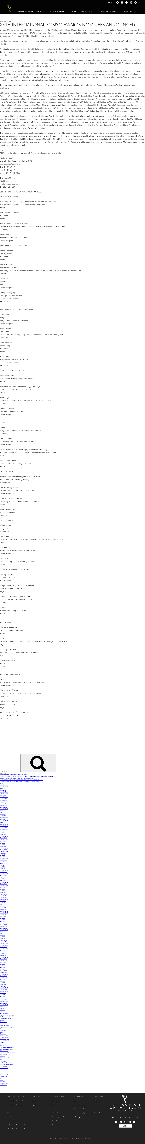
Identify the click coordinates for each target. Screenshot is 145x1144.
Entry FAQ (33, 1109)
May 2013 (2, 919)
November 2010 (4, 957)
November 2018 (4, 848)
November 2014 (4, 896)
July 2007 (2, 1008)
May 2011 (2, 952)
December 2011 (4, 943)
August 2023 (3, 802)
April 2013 (2, 921)
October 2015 (3, 884)
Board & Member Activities (78, 1105)
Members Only (55, 1125)
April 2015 (2, 890)
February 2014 (3, 907)
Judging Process (35, 1105)
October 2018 (3, 850)
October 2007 (3, 1003)
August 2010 (3, 962)
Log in (1, 1080)
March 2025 (3, 790)
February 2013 (3, 925)
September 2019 (4, 839)
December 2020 (4, 824)
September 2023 (4, 800)
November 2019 (4, 836)
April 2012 (2, 936)
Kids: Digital (2, 1046)
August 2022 (3, 810)
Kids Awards (3, 1042)
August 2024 (3, 795)
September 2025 (4, 786)
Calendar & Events (108, 11)
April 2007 (2, 1010)
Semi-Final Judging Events (78, 1117)
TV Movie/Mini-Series (5, 1074)
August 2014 (3, 901)
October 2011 (3, 947)
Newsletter (96, 1105)
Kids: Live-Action (4, 1051)
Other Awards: (10, 1121)
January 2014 (3, 909)
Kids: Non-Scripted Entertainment (7, 1052)
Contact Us (53, 1105)
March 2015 (3, 892)
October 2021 (3, 819)
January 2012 (3, 942)
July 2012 (2, 933)
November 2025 (4, 785)
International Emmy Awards (28, 11)
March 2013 (3, 923)
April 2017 (2, 867)
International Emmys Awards (9, 9)
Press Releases (3, 1066)
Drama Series (3, 1034)
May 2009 (2, 982)
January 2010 (3, 972)
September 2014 (4, 899)
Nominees (9, 1109)
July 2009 (2, 981)
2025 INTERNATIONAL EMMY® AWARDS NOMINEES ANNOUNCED (16, 778)
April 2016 (2, 880)
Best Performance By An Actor (7, 1015)
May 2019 (2, 843)
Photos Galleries (98, 1113)
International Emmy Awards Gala (15, 1101)
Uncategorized (3, 1076)
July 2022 (2, 812)
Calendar (74, 1101)
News (1, 1059)
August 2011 (3, 950)
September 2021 (4, 821)
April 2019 (2, 844)
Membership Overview (56, 1113)
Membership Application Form (59, 1117)
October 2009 (3, 976)
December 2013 (4, 911)
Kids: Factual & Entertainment (6, 1047)
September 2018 (4, 851)
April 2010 (2, 967)
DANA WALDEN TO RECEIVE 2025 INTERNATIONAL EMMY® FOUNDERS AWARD (19, 781)
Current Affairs (3, 1022)
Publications (97, 1101)
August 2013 (3, 916)
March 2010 (3, 969)
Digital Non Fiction (4, 1025)
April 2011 (2, 953)
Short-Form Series (4, 1068)
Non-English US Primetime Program (8, 1063)
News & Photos (129, 11)
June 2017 (2, 865)
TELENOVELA (3, 1071)
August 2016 (3, 875)
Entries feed (2, 1081)
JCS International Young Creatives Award (17, 1125)
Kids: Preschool (3, 1054)
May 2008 (2, 994)
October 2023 (3, 798)
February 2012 (3, 940)
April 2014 (2, 906)
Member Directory (56, 1121)
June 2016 (2, 879)
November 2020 (4, 826)
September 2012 (4, 930)
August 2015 (3, 887)
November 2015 (4, 882)
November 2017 (4, 858)
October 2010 (3, 959)
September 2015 (4, 885)
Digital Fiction (3, 1023)
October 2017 (3, 860)
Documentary (3, 1030)
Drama (1, 1032)
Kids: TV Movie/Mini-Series (6, 1057)
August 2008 (3, 993)
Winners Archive (11, 1113)
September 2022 (4, 809)
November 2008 (4, 988)
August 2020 (3, 831)
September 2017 (4, 861)
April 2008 (2, 996)
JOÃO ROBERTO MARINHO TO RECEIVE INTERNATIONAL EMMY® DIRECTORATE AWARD (21, 780)
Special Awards (10, 1117)
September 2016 (4, 873)
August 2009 (3, 979)
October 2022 (3, 807)
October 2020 (3, 827)
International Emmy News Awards (15, 1105)
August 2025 (3, 788)
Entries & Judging (56, 11)
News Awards (3, 1061)
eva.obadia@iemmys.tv (10, 164)
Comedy (2, 1020)
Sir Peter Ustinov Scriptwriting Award (16, 1129)
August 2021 (3, 822)
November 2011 (4, 945)
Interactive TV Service (5, 1040)
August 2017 (3, 863)
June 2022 (2, 814)
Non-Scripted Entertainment (6, 1064)
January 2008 (3, 1000)
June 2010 (2, 965)
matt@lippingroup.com (10, 184)
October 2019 (3, 838)
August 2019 (3, 841)
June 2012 (2, 935)
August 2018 (3, 853)
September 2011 (4, 948)
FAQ (113, 1118)
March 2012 (3, 938)
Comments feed (3, 1083)
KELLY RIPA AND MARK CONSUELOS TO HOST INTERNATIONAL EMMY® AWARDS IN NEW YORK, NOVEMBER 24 (27, 776)
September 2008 (4, 991)
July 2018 (2, 855)
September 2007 (4, 1005)
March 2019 (3, 846)
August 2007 (3, 1006)
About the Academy (55, 1101)
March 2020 (3, 834)
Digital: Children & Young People (7, 1027)
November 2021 (4, 817)
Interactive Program (4, 1039)
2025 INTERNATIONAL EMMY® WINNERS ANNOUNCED (14, 775)
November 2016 (4, 870)
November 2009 (4, 974)
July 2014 (2, 902)
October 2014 (3, 897)
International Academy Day (78, 1113)
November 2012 (4, 926)
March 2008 (3, 998)
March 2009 (3, 984)
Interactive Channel (4, 1037)
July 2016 (2, 877)
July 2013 (2, 918)
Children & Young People (5, 1018)
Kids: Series (2, 1056)
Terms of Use (128, 1118)
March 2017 (3, 868)
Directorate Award (4, 1028)
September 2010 (4, 960)
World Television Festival (78, 1109)
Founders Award (3, 1035)
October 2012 (3, 928)
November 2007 (4, 1001)
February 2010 (3, 971)
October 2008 (3, 989)
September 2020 (4, 829)
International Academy (82, 11)
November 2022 (4, 805)
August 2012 (3, 931)
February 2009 (3, 986)
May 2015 (2, 889)
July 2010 (2, 964)
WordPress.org (3, 1085)
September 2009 (4, 977)
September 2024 (4, 793)
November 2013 (4, 913)
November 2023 (4, 797)
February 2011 (3, 955)
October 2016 (3, 872)
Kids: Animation (3, 1044)
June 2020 (2, 832)
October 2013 (3, 914)
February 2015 (3, 894)
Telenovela (2, 1073)
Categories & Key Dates (36, 1101)
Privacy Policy (120, 1118)
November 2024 (4, 792)
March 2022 (3, 815)
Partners (52, 1109)
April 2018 (2, 856)
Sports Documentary (4, 1069)
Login (110, 3)
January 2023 (3, 804)
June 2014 (2, 904)
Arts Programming (4, 1013)
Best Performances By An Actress (7, 1017)
